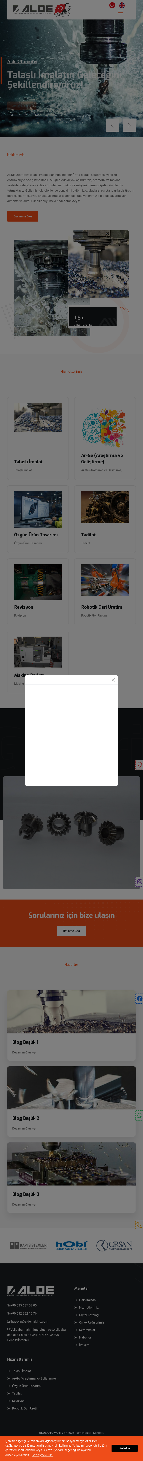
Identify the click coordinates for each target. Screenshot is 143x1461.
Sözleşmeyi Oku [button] (42, 1455)
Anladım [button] (124, 1448)
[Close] (113, 680)
